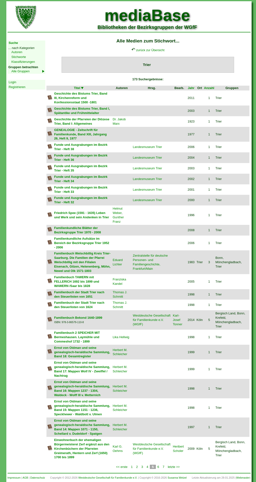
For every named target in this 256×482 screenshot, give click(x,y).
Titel (79, 88)
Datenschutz (37, 477)
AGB (25, 477)
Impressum (14, 477)
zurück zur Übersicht (150, 50)
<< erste (122, 467)
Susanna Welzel (177, 477)
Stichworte (18, 57)
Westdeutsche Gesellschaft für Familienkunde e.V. (107, 477)
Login (12, 82)
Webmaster (243, 477)
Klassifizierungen (23, 62)
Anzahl (209, 88)
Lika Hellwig (121, 337)
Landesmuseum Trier (147, 147)
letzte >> (174, 467)
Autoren (16, 52)
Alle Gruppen (20, 71)
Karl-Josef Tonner (177, 320)
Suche (13, 43)
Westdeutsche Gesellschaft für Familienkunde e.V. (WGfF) (152, 320)
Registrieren (17, 87)
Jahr (191, 88)
